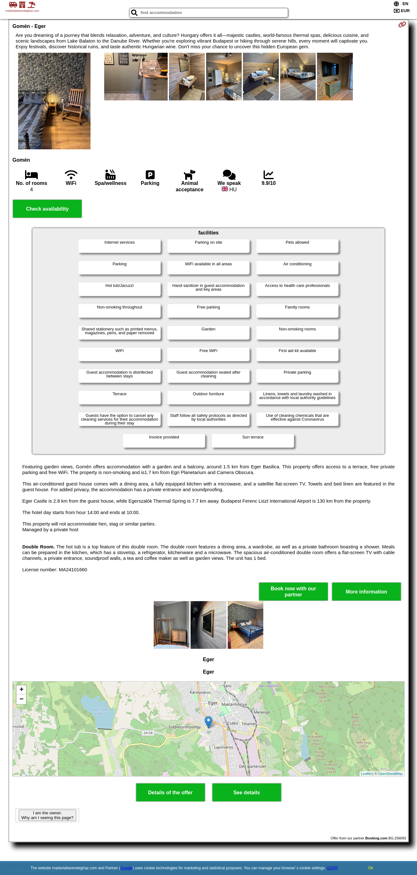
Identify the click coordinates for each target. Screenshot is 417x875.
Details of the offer (170, 792)
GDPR (332, 868)
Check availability (47, 209)
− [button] (21, 699)
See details (246, 792)
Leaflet (366, 774)
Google (126, 868)
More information (366, 591)
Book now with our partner (293, 591)
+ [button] (21, 690)
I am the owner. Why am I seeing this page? (47, 815)
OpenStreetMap (390, 774)
